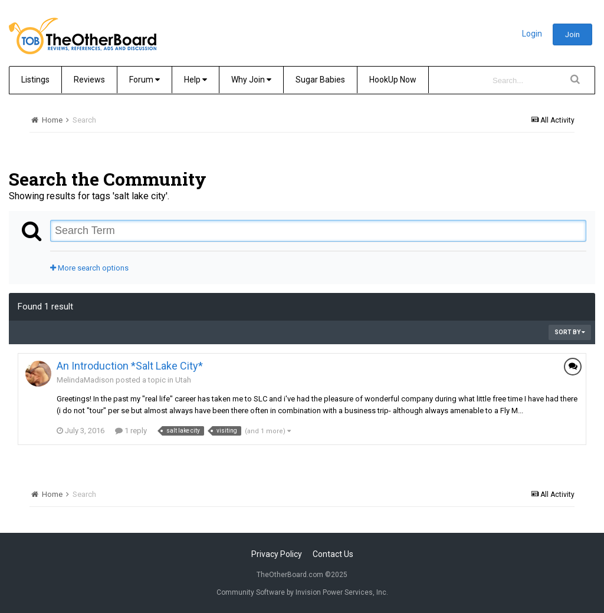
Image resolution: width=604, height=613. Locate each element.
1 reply (131, 430)
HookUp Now (392, 79)
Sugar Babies (320, 79)
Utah (183, 379)
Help (195, 79)
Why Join (251, 79)
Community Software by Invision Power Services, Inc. (302, 592)
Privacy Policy (276, 554)
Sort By (569, 332)
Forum (144, 79)
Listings (35, 79)
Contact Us (333, 554)
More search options (89, 267)
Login (532, 33)
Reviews (89, 79)
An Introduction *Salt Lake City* (130, 366)
